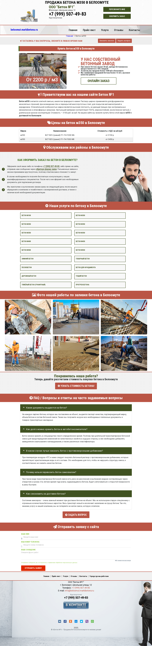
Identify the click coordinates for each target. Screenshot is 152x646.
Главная (73, 30)
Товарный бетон (83, 259)
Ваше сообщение (28, 549)
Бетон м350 (80, 215)
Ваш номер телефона (30, 541)
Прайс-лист (89, 30)
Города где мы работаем (99, 575)
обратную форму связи (46, 169)
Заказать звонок (106, 41)
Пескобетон (27, 267)
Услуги (105, 30)
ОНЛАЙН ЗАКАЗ (98, 81)
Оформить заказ (117, 16)
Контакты (134, 30)
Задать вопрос (123, 41)
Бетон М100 (26, 215)
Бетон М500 (26, 250)
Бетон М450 (80, 241)
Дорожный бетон (29, 276)
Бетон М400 (26, 241)
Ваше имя (25, 533)
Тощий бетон (81, 276)
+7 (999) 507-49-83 (67, 14)
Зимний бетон (27, 259)
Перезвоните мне (117, 9)
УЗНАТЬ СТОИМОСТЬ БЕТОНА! (76, 385)
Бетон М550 (80, 250)
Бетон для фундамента (86, 267)
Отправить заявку (33, 567)
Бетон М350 (80, 233)
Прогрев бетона (82, 285)
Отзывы (118, 30)
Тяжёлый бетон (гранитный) (33, 285)
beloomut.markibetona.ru (24, 29)
